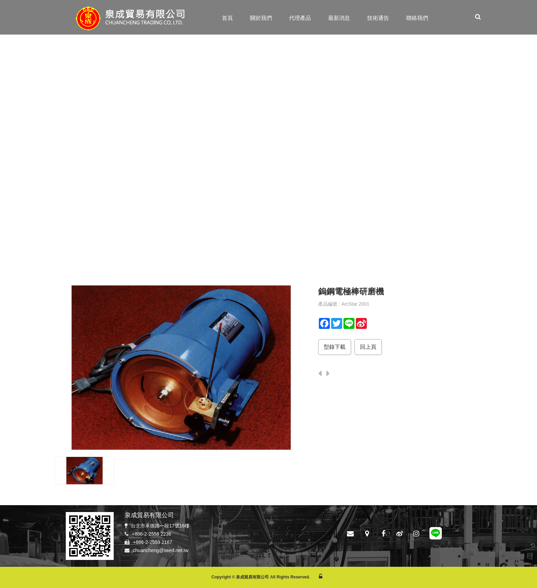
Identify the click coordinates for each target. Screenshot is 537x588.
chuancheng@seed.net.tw (160, 550)
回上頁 (368, 347)
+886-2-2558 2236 (151, 534)
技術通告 (378, 18)
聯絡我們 (417, 18)
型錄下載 (335, 347)
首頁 (227, 18)
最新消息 (339, 18)
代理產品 (300, 18)
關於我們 (261, 18)
